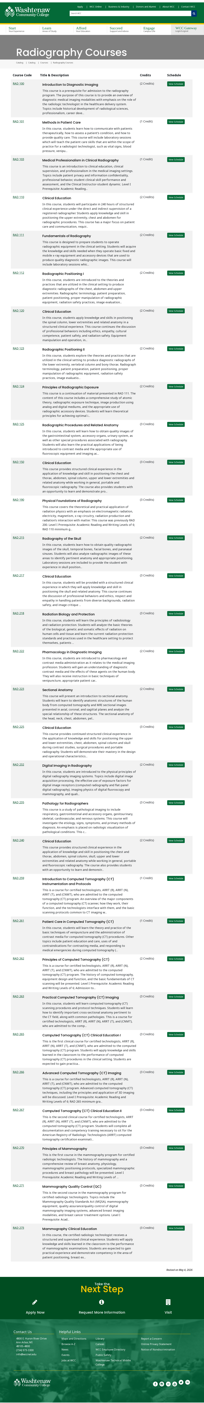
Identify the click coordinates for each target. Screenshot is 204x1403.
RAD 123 (18, 349)
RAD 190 (18, 500)
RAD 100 (18, 84)
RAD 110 (18, 197)
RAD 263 (18, 997)
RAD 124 (18, 387)
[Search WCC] (194, 15)
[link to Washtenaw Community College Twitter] (181, 1384)
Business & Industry (118, 8)
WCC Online (96, 8)
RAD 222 (18, 651)
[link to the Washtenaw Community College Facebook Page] (155, 1384)
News (65, 1350)
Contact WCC (188, 8)
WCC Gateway (186, 30)
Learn (52, 30)
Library (100, 1339)
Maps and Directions (74, 1339)
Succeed (119, 30)
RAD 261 (18, 921)
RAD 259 (18, 878)
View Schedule (176, 84)
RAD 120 (18, 311)
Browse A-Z (68, 1344)
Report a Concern (151, 1339)
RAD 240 (18, 841)
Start (18, 30)
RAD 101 (18, 122)
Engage (153, 30)
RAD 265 (18, 1034)
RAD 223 (18, 689)
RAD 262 (18, 959)
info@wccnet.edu (26, 1355)
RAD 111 (18, 235)
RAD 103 (18, 160)
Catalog (19, 63)
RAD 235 (18, 803)
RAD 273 (18, 1228)
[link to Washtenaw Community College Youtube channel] (175, 1384)
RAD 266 (18, 1072)
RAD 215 (18, 538)
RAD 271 (18, 1186)
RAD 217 (18, 576)
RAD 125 (18, 424)
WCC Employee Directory (110, 1350)
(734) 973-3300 (25, 1350)
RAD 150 (18, 462)
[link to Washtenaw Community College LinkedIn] (187, 1384)
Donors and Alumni (146, 8)
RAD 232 (18, 765)
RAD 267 (18, 1110)
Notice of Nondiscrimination (158, 1350)
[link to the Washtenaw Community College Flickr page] (168, 1384)
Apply (80, 8)
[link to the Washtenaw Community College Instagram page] (162, 1384)
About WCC (169, 8)
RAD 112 (18, 273)
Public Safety (103, 1355)
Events (65, 1355)
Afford (85, 30)
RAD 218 (18, 614)
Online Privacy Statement (156, 1344)
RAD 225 (18, 727)
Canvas (100, 1344)
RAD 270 (18, 1148)
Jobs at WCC (69, 1361)
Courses (44, 63)
